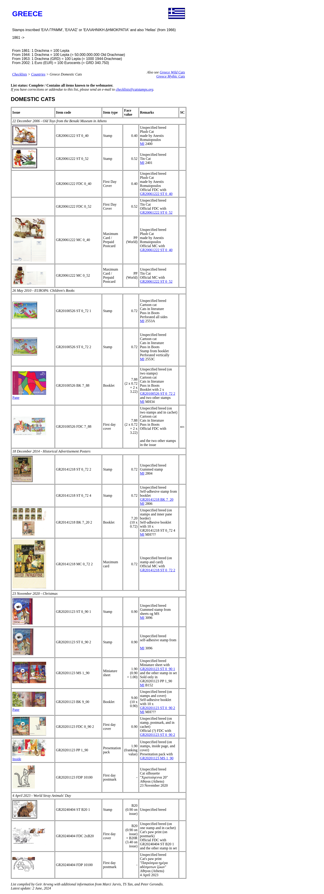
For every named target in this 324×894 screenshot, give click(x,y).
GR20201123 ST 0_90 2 (157, 708)
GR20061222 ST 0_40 (156, 194)
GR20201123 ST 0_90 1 (157, 669)
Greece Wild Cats (172, 72)
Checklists (19, 74)
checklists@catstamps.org (134, 89)
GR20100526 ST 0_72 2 (157, 393)
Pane (15, 398)
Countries (38, 74)
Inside (16, 759)
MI (142, 144)
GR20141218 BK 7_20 (156, 499)
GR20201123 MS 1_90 (156, 758)
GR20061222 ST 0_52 (156, 212)
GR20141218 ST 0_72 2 (157, 570)
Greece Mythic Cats (170, 76)
